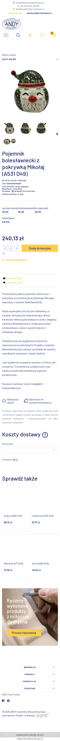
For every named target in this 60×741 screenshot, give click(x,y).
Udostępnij (7, 459)
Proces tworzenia (24, 633)
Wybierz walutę (9, 55)
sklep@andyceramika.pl (39, 13)
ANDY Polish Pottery (11, 694)
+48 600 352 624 (15, 13)
